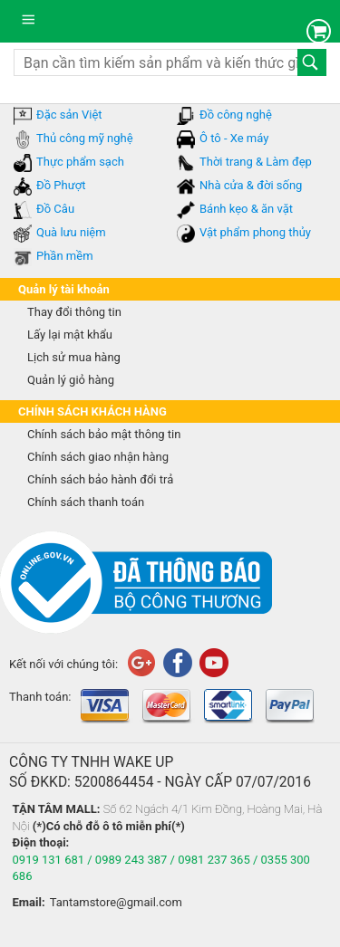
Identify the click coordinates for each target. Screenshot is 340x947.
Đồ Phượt (60, 185)
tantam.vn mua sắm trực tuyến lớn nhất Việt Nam (168, 22)
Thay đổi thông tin (74, 312)
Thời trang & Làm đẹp (255, 161)
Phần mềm (64, 256)
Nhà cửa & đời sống (250, 185)
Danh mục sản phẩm (32, 25)
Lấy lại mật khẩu (69, 334)
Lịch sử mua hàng (74, 357)
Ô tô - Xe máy (233, 138)
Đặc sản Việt (69, 114)
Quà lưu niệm (71, 232)
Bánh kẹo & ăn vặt (246, 208)
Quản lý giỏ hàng (70, 380)
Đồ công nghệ (235, 114)
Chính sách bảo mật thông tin (103, 434)
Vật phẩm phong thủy (255, 232)
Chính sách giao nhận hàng (98, 457)
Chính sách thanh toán (85, 502)
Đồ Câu (55, 208)
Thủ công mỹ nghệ (84, 138)
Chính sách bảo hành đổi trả (100, 479)
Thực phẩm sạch (80, 161)
